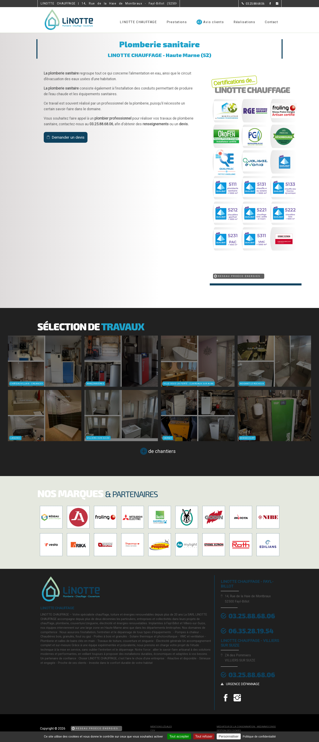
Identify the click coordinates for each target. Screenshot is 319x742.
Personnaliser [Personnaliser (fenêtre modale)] (229, 736)
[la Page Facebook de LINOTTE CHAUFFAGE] (267, 3)
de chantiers (162, 451)
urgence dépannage (242, 684)
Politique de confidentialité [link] (259, 736)
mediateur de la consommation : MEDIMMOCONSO (246, 726)
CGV (152, 730)
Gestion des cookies (229, 730)
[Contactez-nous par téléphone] (253, 3)
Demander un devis (68, 137)
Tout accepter (179, 736)
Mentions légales (161, 726)
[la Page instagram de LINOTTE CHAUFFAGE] (274, 3)
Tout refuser (203, 736)
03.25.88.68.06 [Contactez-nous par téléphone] (251, 674)
